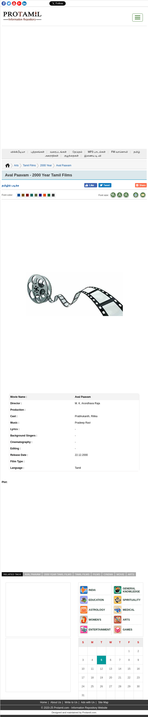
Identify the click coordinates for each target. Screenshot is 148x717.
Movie (120, 574)
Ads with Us (88, 702)
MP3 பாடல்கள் (97, 151)
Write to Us (71, 702)
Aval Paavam (33, 574)
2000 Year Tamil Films (57, 574)
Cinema (108, 574)
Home (43, 702)
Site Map (103, 702)
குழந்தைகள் (71, 155)
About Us (55, 702)
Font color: (7, 195)
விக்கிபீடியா (18, 151)
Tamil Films (29, 165)
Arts (16, 165)
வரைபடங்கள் (58, 151)
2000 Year (46, 165)
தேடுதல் (77, 151)
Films (96, 574)
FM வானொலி (119, 151)
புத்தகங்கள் (37, 151)
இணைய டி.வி (92, 155)
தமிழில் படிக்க (10, 185)
